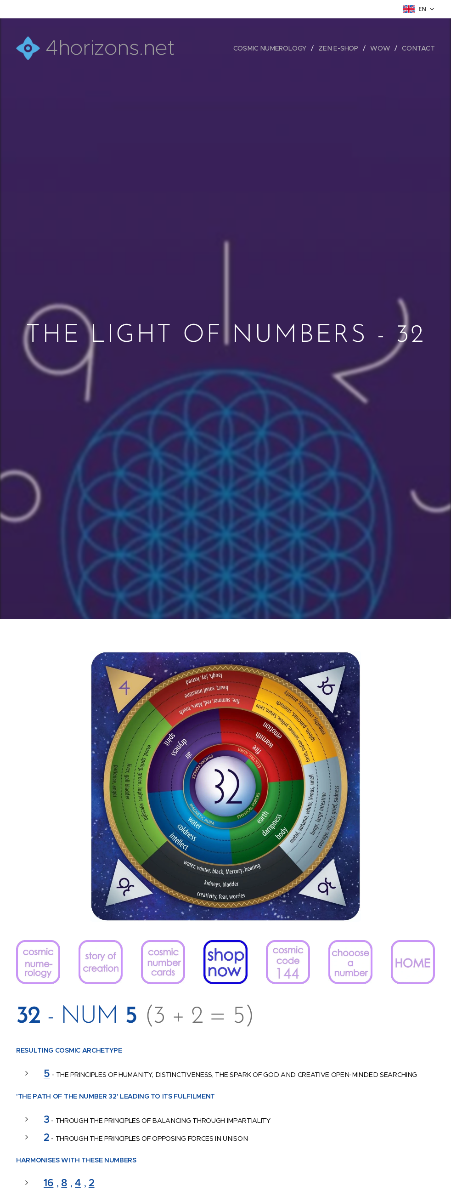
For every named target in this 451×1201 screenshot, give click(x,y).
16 (48, 1183)
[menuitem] (273, 48)
